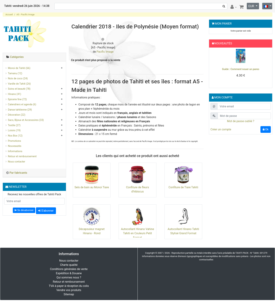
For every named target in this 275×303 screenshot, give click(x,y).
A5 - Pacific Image (25, 14)
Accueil (9, 14)
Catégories (17, 57)
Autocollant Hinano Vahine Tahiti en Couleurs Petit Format (137, 233)
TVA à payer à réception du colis (69, 286)
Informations (15, 151)
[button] (215, 67)
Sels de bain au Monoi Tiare (92, 187)
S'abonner (46, 210)
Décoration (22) (16, 114)
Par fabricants (18, 172)
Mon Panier (223, 23)
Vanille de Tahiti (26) (19, 83)
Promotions (14, 140)
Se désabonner (23, 210)
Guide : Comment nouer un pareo (240, 69)
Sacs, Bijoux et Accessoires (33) (26, 120)
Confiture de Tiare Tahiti (183, 187)
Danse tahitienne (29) (20, 109)
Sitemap (69, 294)
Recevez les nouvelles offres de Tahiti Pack (34, 194)
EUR (251, 6)
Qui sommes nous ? (68, 277)
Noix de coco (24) (18, 78)
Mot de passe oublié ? (240, 121)
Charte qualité (69, 265)
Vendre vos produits (68, 290)
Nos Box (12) (15, 135)
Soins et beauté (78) (19, 88)
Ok (266, 129)
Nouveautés (14, 146)
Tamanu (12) (15, 73)
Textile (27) (14, 125)
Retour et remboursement (22, 156)
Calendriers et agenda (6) (22, 104)
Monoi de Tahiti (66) (19, 68)
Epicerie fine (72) (17, 99)
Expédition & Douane (69, 273)
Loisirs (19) (14, 130)
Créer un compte (220, 129)
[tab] (34, 57)
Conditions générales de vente (69, 269)
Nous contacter (16, 161)
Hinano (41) (14, 94)
